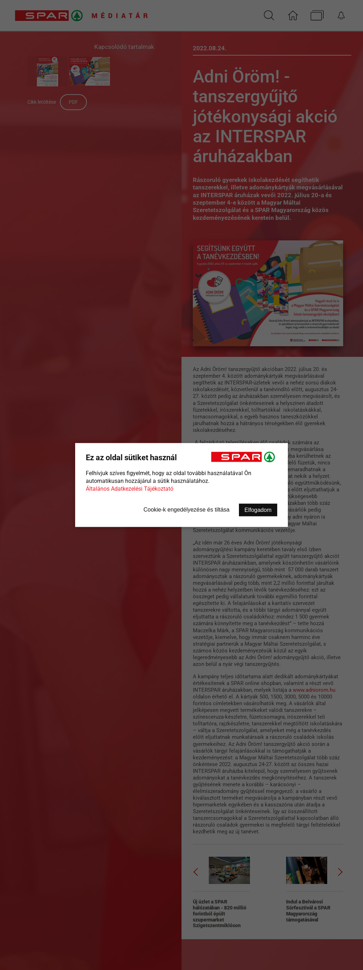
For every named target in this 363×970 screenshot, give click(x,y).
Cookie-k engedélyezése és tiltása (187, 510)
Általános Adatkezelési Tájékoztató (129, 488)
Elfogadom (258, 510)
